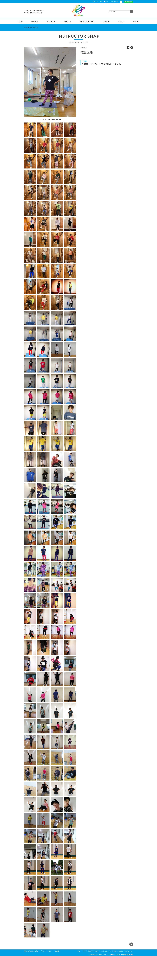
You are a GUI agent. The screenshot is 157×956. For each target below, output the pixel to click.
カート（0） (104, 1)
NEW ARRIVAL (87, 21)
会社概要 (57, 951)
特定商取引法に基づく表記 (31, 951)
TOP (20, 21)
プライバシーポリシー (47, 951)
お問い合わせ (114, 1)
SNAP (121, 21)
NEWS (34, 21)
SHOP (106, 21)
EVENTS (51, 21)
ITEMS (67, 21)
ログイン (95, 1)
